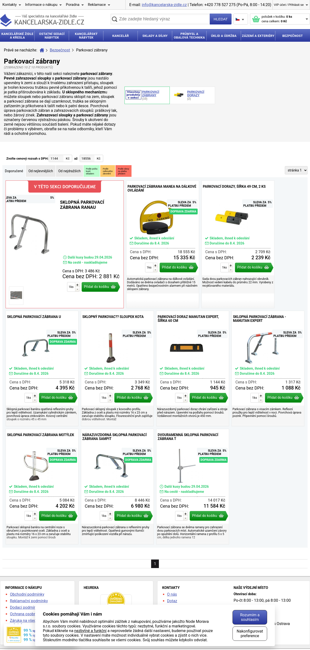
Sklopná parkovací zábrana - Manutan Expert (268, 368)
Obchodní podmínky (27, 594)
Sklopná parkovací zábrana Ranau (65, 244)
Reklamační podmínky (29, 601)
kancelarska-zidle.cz (42, 20)
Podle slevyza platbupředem (123, 171)
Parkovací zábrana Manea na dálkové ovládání (162, 244)
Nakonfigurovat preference (250, 633)
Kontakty (9, 4)
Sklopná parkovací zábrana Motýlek (42, 486)
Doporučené (14, 171)
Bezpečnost (60, 50)
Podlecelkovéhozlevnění (108, 171)
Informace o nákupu (41, 4)
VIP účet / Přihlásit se (289, 5)
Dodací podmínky (25, 607)
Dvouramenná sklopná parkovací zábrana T (192, 486)
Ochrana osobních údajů (31, 614)
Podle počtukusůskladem (92, 171)
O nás (172, 594)
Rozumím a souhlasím (249, 617)
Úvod (42, 50)
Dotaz (172, 601)
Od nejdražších (69, 171)
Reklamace (97, 4)
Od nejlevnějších (40, 171)
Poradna (72, 4)
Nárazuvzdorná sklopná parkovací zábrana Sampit (117, 486)
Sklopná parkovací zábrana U (42, 368)
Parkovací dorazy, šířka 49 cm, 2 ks (238, 244)
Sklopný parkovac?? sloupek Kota (117, 368)
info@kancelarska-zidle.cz (164, 4)
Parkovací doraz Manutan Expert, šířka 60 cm (192, 368)
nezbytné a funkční (90, 630)
